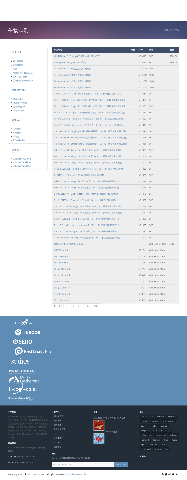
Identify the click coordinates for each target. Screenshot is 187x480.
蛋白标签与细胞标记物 (23, 80)
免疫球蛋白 (18, 98)
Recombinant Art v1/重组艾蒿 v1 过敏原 (72, 87)
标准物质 (17, 132)
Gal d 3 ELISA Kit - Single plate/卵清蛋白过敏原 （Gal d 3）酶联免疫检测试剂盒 (90, 137)
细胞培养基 (58, 416)
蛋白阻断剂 (58, 438)
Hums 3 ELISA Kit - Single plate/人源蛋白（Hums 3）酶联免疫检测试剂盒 (88, 93)
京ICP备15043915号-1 (76, 474)
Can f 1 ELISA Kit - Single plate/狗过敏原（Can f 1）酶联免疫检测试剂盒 (87, 237)
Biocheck (160, 416)
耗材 (56, 434)
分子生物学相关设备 (22, 162)
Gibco (155, 430)
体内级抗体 (18, 64)
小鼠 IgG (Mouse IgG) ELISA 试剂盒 (70, 62)
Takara (163, 444)
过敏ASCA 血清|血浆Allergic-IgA (69, 243)
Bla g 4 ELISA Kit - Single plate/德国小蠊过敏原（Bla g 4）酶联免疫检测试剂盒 (90, 100)
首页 (167, 30)
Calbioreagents (168, 421)
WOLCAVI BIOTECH (37, 474)
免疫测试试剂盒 (20, 102)
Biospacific (172, 416)
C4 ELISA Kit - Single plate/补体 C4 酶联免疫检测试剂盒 (79, 175)
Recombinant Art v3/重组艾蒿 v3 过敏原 (72, 74)
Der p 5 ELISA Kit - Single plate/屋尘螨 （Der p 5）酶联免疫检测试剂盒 (86, 225)
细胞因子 (57, 420)
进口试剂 (57, 442)
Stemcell (153, 444)
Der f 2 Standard (62, 294)
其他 (166, 449)
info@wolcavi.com (25, 462)
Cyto (143, 426)
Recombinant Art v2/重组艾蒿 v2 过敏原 (72, 81)
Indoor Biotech (147, 435)
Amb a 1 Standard (62, 281)
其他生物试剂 (19, 140)
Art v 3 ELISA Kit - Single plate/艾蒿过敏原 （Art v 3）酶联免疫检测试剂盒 (88, 156)
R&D (166, 440)
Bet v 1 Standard (62, 275)
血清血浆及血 (19, 110)
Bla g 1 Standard (62, 287)
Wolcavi (157, 449)
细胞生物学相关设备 (22, 166)
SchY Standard (61, 250)
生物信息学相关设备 (22, 158)
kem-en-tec (161, 435)
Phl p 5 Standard (62, 269)
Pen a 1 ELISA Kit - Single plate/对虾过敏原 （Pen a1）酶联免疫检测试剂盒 (88, 168)
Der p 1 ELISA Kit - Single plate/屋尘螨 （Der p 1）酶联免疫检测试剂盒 (86, 231)
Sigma (143, 444)
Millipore (173, 435)
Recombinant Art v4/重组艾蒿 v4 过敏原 (72, 68)
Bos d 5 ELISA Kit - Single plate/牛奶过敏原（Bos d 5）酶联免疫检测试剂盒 (88, 118)
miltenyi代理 (111, 431)
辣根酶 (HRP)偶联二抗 (23, 72)
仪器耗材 (17, 149)
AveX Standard (61, 262)
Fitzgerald (145, 430)
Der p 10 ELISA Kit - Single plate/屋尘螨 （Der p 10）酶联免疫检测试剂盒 (88, 212)
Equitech (164, 426)
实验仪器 (57, 447)
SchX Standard (61, 256)
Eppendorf (152, 426)
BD (151, 416)
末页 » (96, 305)
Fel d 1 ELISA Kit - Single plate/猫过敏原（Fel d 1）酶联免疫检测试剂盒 (86, 187)
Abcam (144, 416)
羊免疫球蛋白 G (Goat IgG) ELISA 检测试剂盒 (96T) (77, 56)
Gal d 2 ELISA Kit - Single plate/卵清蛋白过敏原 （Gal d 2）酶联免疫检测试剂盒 (90, 143)
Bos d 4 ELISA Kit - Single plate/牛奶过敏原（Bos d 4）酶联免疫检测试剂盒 (88, 125)
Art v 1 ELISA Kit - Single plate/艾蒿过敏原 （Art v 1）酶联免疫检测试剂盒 (88, 162)
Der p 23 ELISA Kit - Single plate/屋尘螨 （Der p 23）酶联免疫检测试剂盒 (88, 206)
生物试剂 (17, 120)
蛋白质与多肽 (19, 106)
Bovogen (154, 421)
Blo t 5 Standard (61, 300)
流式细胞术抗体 (20, 76)
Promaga (157, 440)
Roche (174, 440)
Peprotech (145, 440)
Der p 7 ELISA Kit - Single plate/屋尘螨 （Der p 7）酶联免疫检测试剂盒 (86, 218)
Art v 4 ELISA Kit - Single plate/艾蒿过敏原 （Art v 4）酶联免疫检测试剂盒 (88, 150)
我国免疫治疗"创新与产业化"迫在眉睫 (109, 418)
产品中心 (175, 30)
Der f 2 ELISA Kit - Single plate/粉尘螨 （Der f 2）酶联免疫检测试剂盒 (86, 193)
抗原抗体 (17, 52)
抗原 (15, 68)
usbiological (146, 449)
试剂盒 (16, 136)
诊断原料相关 (19, 90)
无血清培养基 (59, 429)
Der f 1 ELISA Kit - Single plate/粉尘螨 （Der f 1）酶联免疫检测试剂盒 (86, 200)
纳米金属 (17, 128)
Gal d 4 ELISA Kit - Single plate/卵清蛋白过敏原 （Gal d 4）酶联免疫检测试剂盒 (90, 131)
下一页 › (86, 305)
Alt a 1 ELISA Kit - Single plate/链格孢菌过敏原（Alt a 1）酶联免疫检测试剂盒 (89, 112)
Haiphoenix (165, 430)
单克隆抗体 (18, 61)
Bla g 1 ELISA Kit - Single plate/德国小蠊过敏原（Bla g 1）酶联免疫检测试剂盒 (90, 106)
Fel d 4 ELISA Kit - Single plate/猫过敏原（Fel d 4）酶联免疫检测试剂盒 (86, 181)
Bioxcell (144, 421)
